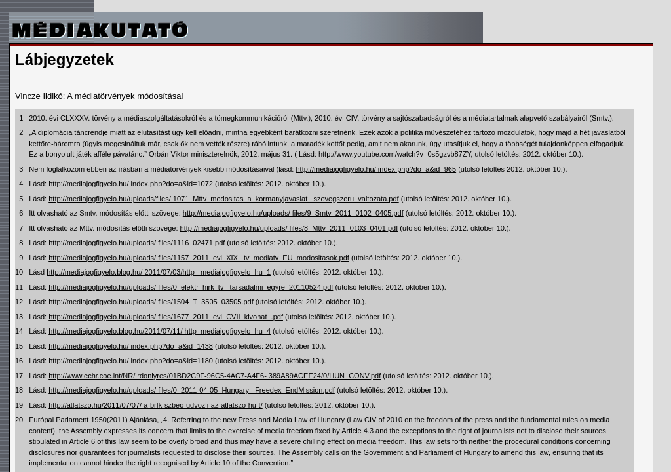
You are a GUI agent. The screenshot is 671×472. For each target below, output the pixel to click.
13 (19, 317)
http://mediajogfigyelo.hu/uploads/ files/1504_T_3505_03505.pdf (151, 301)
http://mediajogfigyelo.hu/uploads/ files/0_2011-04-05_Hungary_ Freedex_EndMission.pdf (191, 390)
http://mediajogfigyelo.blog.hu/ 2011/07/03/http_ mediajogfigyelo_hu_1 (159, 272)
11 (19, 287)
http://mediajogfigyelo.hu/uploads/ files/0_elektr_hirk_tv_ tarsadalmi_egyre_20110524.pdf (190, 287)
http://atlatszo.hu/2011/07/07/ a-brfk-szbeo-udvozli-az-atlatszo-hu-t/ (155, 405)
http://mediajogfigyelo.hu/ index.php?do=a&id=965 (376, 169)
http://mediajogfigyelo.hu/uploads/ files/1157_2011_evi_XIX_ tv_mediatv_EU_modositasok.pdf (198, 258)
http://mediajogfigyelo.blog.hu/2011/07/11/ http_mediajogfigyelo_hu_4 (159, 331)
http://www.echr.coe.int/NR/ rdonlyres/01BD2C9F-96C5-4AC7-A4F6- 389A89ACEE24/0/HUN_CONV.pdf (214, 376)
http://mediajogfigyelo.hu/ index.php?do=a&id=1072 (130, 183)
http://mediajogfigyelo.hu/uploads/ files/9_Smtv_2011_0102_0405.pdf (293, 213)
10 (19, 272)
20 (19, 419)
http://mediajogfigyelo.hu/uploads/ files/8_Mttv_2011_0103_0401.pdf (289, 228)
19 (19, 405)
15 (19, 346)
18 (19, 390)
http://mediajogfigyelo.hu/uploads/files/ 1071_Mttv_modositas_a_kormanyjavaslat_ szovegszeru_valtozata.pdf (223, 199)
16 (19, 360)
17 (19, 376)
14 (19, 331)
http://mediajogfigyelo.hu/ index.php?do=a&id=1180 (130, 360)
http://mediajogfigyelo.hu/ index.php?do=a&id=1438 (130, 346)
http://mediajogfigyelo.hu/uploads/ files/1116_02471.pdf (136, 242)
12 (19, 301)
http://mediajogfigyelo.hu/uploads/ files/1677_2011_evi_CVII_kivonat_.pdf (165, 317)
